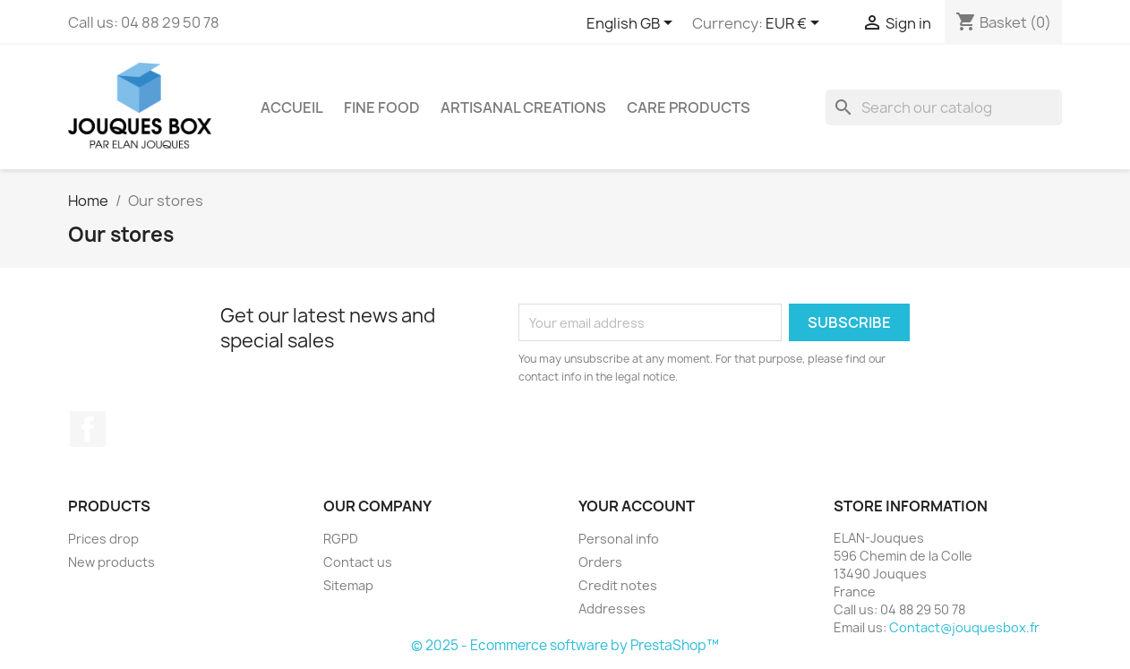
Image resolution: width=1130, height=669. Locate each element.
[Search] (944, 107)
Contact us (357, 561)
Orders (600, 561)
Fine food (382, 107)
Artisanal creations (523, 107)
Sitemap (348, 585)
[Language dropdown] (632, 24)
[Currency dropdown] (796, 24)
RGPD (340, 538)
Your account (636, 506)
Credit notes (617, 585)
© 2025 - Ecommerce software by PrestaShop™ (565, 645)
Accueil (292, 107)
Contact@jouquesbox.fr (964, 627)
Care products (688, 107)
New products (111, 561)
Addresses (612, 608)
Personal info (618, 538)
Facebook (88, 429)
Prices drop (103, 538)
